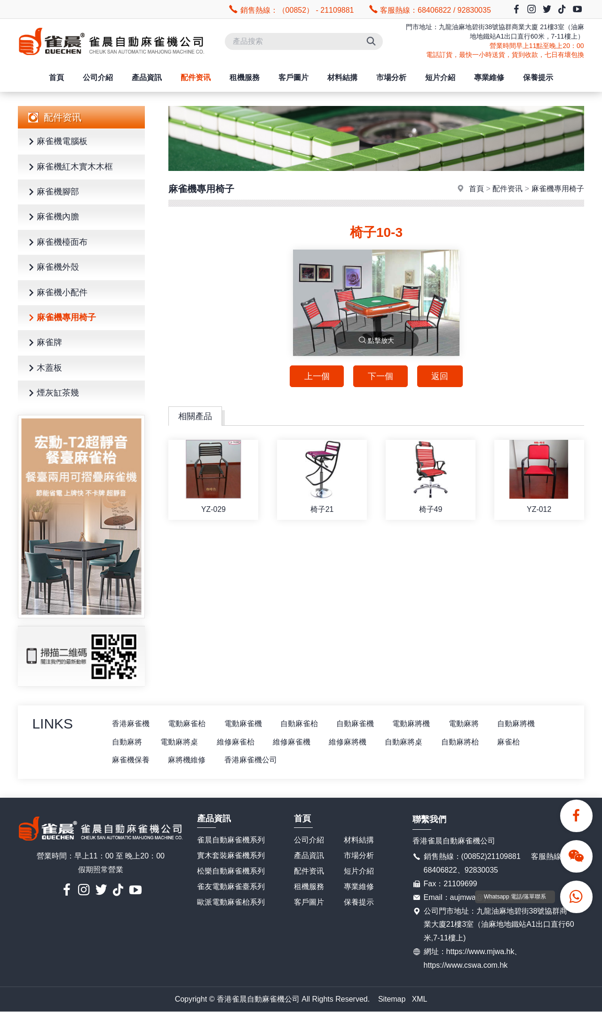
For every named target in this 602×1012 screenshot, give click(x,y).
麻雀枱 (510, 742)
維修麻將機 (349, 742)
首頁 (56, 77)
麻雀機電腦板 (56, 142)
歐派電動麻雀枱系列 (231, 902)
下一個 (380, 376)
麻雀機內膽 (52, 217)
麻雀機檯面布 (56, 243)
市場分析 (391, 77)
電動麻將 (466, 724)
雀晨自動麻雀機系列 (231, 840)
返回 (440, 376)
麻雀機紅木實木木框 (69, 167)
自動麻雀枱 (300, 724)
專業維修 (489, 77)
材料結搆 (342, 77)
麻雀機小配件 (56, 293)
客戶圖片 (293, 77)
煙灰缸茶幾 (52, 393)
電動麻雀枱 (187, 724)
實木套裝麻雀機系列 (231, 856)
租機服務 (245, 77)
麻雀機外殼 (52, 268)
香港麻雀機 (131, 724)
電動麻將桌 (179, 742)
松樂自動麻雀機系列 (231, 871)
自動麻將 (127, 742)
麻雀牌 (43, 343)
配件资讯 (196, 77)
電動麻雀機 (243, 724)
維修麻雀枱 (236, 742)
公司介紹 (98, 77)
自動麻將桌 (405, 742)
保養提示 (538, 77)
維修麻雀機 (292, 742)
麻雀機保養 (131, 760)
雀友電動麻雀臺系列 (231, 886)
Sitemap (392, 999)
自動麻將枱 (462, 742)
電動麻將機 (413, 724)
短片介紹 (440, 77)
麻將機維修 (187, 760)
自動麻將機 (518, 724)
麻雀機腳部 (52, 192)
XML (420, 999)
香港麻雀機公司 (251, 760)
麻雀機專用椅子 (60, 318)
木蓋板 (43, 368)
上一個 (316, 376)
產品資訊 (147, 77)
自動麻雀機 (356, 724)
